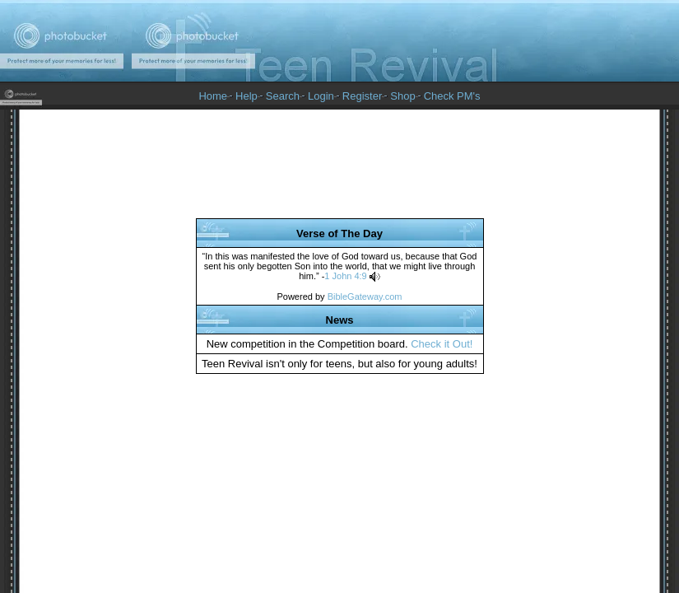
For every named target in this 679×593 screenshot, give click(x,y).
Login (321, 96)
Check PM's (452, 96)
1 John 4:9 (345, 276)
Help (246, 96)
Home (212, 96)
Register (362, 96)
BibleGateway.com (365, 296)
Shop (402, 96)
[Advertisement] (339, 170)
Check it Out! (441, 344)
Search (283, 96)
